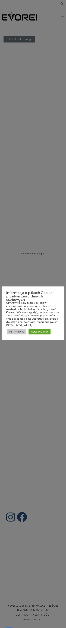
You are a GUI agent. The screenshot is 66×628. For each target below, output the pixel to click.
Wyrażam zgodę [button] (39, 331)
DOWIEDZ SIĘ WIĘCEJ (19, 325)
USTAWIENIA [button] (16, 331)
